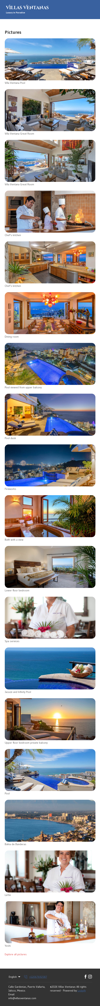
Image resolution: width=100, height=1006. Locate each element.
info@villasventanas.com (22, 998)
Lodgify (82, 990)
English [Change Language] (15, 977)
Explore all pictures (16, 954)
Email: (11, 994)
